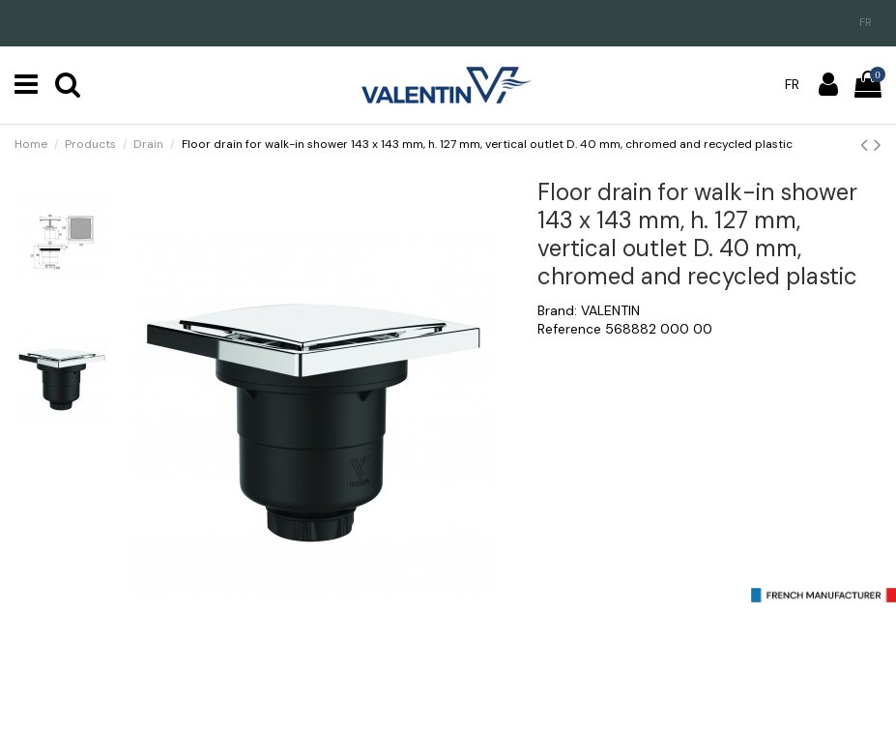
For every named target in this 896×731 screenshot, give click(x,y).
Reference (569, 328)
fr (865, 22)
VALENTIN (610, 310)
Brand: (557, 310)
